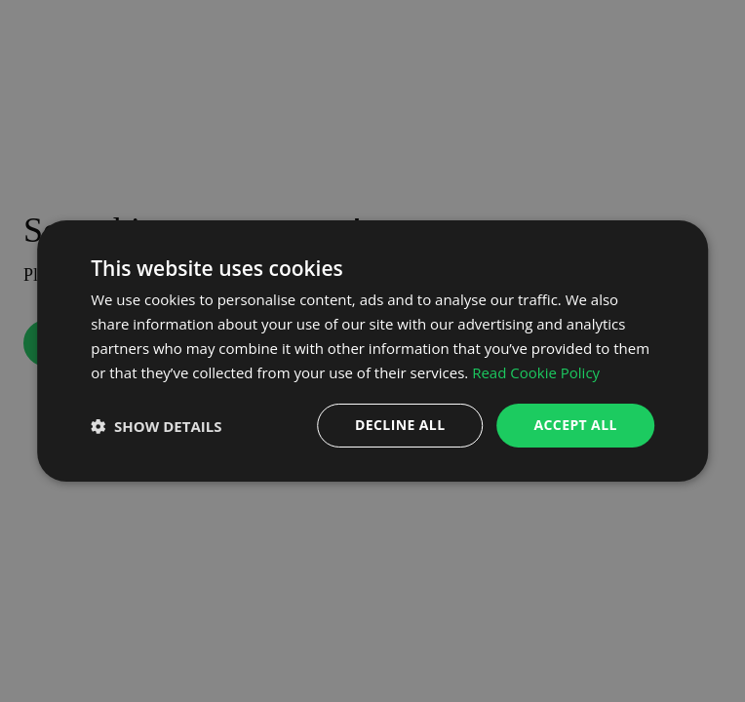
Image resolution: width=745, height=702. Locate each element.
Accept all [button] (574, 424)
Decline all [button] (400, 424)
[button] (156, 426)
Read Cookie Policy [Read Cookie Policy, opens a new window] (536, 372)
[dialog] (372, 351)
